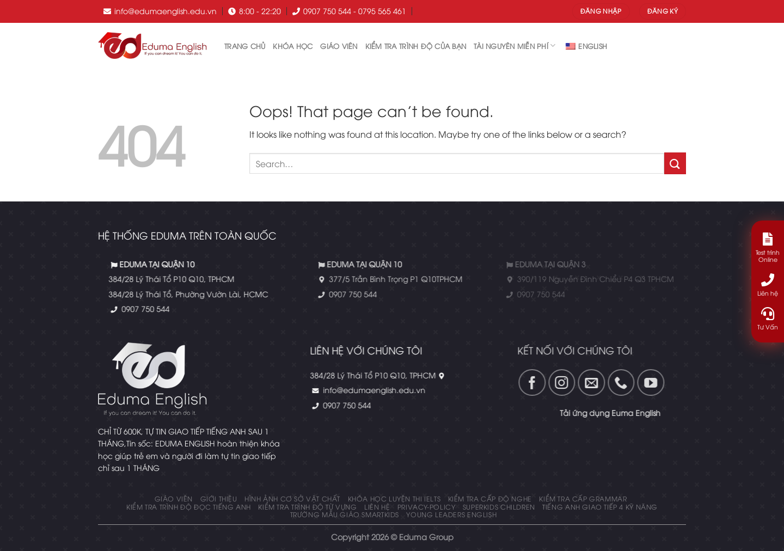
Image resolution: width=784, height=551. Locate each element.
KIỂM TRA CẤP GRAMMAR (583, 498)
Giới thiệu (218, 498)
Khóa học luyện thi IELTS (394, 498)
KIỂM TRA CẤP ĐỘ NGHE (490, 498)
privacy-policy (426, 506)
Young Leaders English (451, 514)
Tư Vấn (767, 318)
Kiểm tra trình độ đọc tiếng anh (188, 506)
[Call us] (587, 382)
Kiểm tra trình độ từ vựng (307, 506)
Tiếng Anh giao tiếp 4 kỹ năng (600, 506)
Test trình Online (768, 247)
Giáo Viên (338, 46)
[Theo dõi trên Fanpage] (498, 382)
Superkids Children (499, 506)
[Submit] (675, 163)
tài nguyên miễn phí (514, 45)
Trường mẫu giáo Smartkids (344, 514)
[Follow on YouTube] (616, 382)
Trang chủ (244, 46)
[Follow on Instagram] (528, 382)
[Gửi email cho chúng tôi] (558, 382)
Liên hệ (377, 506)
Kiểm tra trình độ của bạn (415, 46)
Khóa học (293, 46)
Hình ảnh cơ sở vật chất (292, 498)
